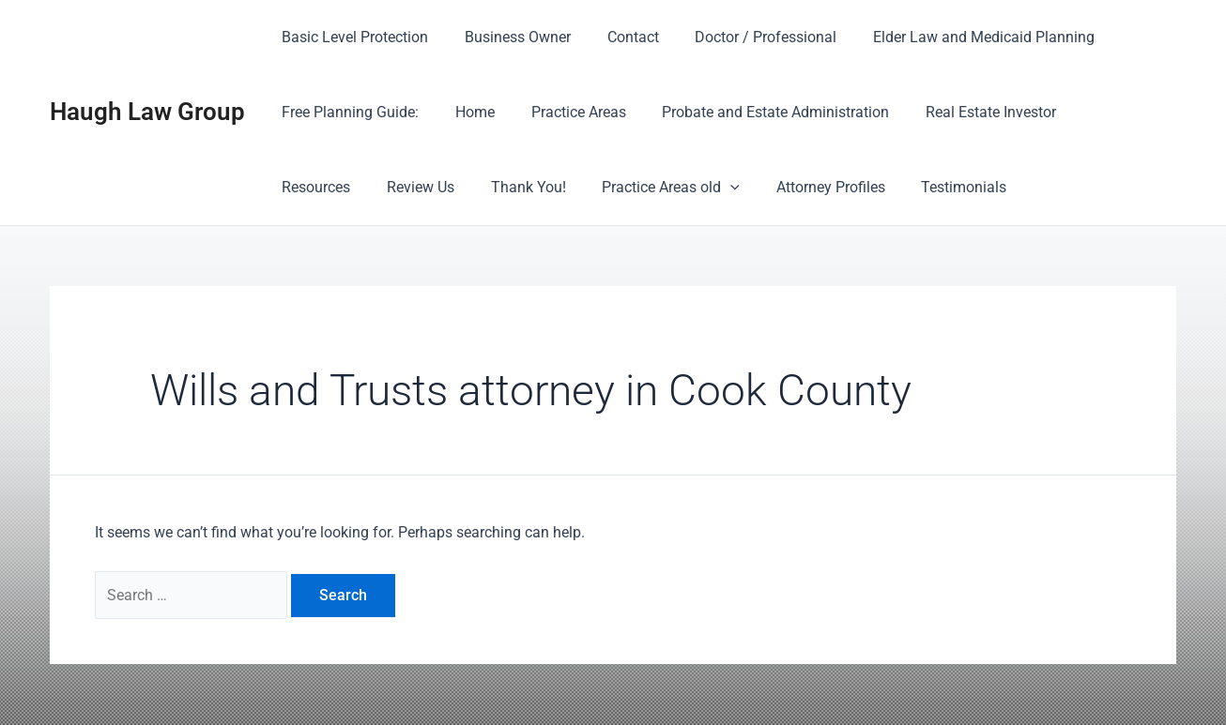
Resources (1092, 112)
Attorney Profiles (704, 187)
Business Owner (508, 37)
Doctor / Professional (744, 37)
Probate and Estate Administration (753, 112)
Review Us (312, 187)
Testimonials (831, 187)
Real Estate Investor (962, 112)
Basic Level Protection (352, 37)
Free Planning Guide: (347, 112)
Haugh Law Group (147, 112)
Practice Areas (562, 112)
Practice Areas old (551, 187)
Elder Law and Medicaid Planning (955, 37)
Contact (617, 37)
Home (465, 112)
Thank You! (414, 187)
